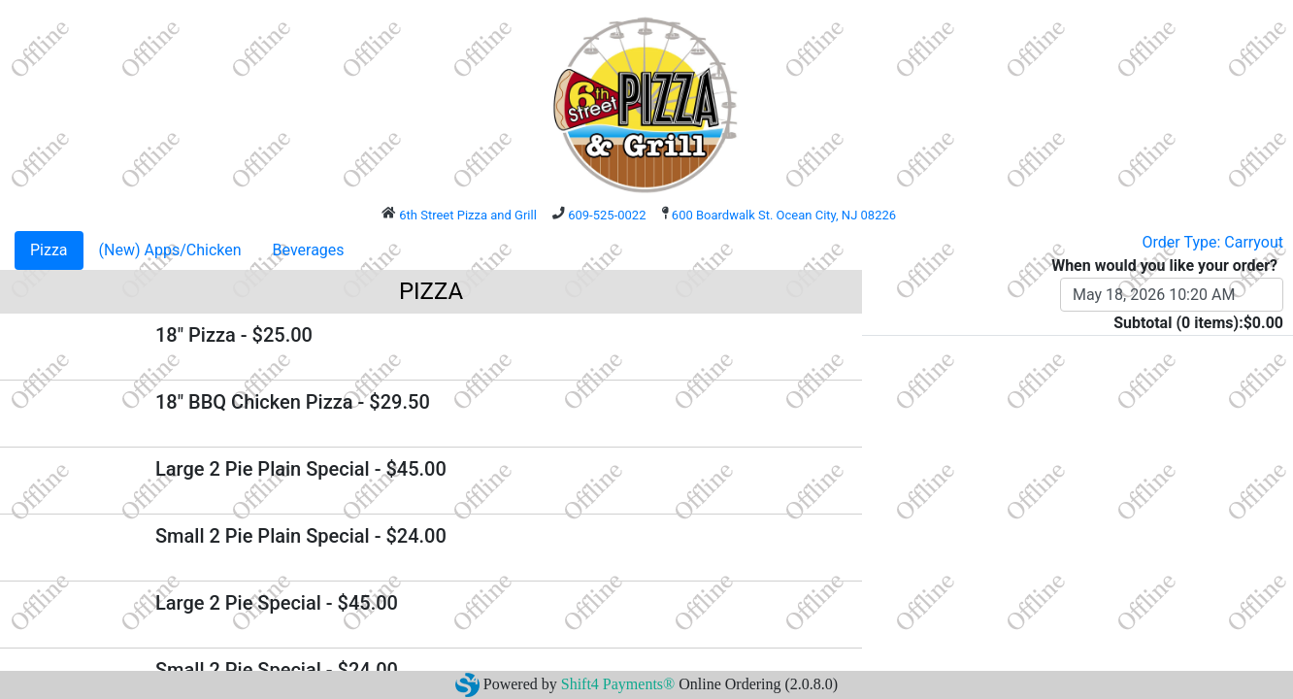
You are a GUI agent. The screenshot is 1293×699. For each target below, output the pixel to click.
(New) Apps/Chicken (170, 250)
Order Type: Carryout (1213, 242)
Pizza (49, 250)
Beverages (309, 250)
